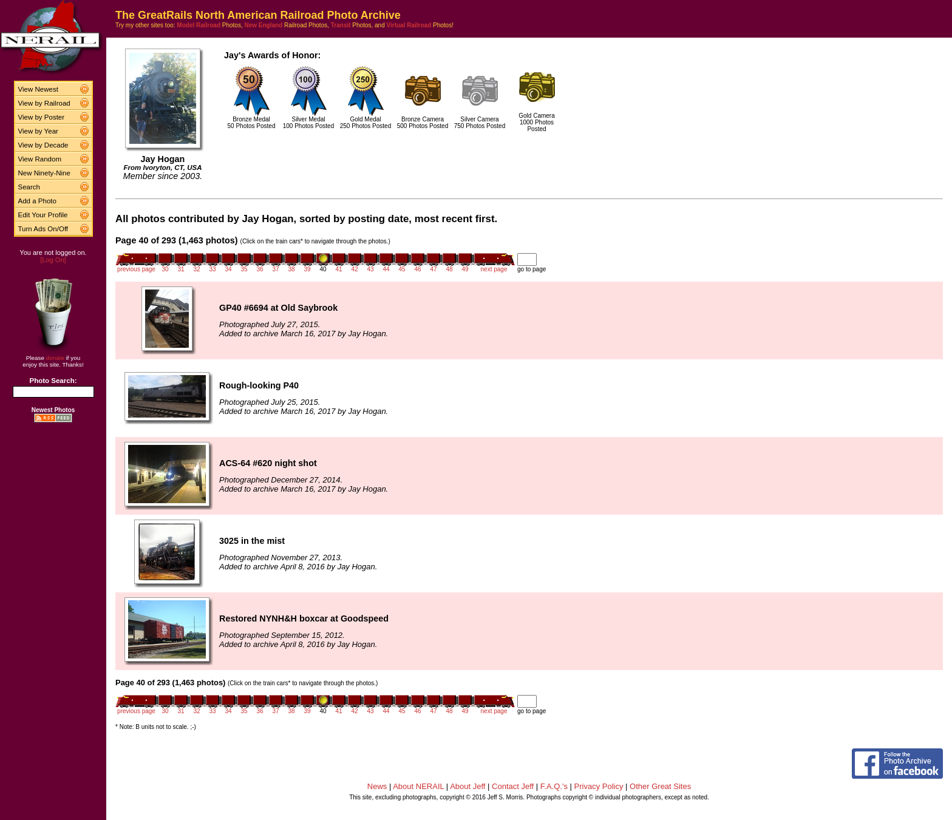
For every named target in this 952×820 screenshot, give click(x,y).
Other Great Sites (660, 786)
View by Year (38, 131)
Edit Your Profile (43, 215)
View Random (39, 159)
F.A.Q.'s (554, 786)
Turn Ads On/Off (43, 228)
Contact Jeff (513, 786)
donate (55, 357)
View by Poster (41, 117)
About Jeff (467, 786)
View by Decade (43, 145)
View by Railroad (44, 103)
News (377, 786)
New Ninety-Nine (44, 173)
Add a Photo (37, 201)
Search (29, 187)
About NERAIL (418, 786)
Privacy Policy (599, 786)
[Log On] (53, 259)
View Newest (38, 89)
